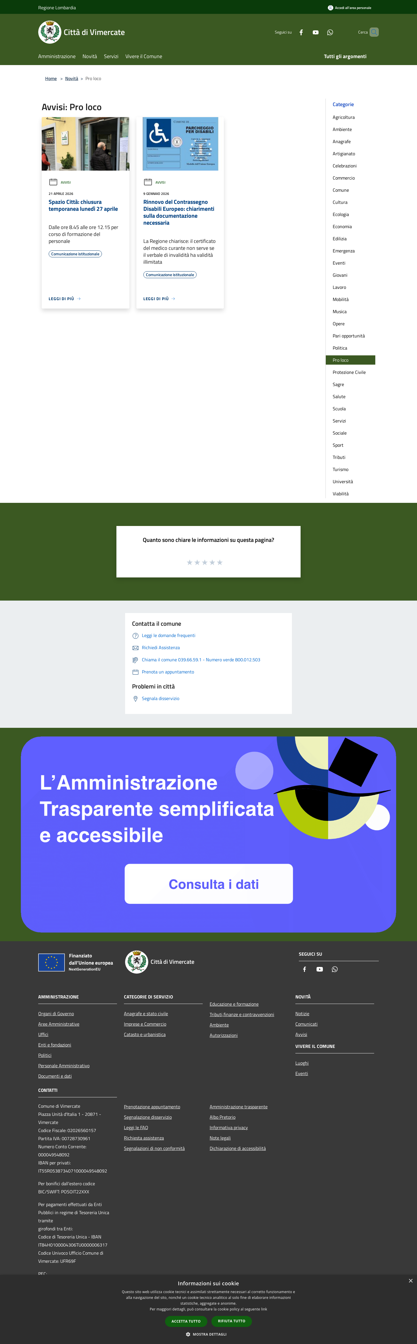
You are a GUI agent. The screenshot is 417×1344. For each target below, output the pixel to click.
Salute (339, 396)
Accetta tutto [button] (186, 1321)
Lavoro (339, 287)
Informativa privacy (229, 1127)
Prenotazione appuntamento (152, 1106)
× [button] (410, 1281)
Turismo (340, 469)
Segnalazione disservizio (148, 1117)
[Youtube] (306, 32)
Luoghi (302, 1062)
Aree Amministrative (58, 1023)
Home (51, 78)
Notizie (302, 1013)
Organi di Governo (56, 1013)
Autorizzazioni (224, 1035)
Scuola (339, 408)
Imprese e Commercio (145, 1023)
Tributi (339, 457)
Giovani (340, 275)
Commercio (344, 177)
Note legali (220, 1137)
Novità (71, 78)
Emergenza (344, 250)
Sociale (340, 432)
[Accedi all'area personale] (349, 7)
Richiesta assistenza (144, 1137)
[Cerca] (372, 32)
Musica (340, 311)
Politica (340, 347)
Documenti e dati (55, 1075)
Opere (339, 323)
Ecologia (341, 214)
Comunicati (306, 1023)
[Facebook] (291, 32)
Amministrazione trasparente (239, 1106)
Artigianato (344, 153)
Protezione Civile (349, 372)
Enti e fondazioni (54, 1044)
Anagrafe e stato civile (146, 1013)
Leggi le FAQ (136, 1127)
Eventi (339, 262)
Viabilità (341, 493)
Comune (341, 190)
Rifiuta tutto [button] (232, 1321)
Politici (45, 1055)
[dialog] (208, 1309)
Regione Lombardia (57, 7)
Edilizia (340, 238)
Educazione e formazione (234, 1003)
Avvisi (60, 182)
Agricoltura (344, 117)
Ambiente (342, 129)
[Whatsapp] (320, 32)
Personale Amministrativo (63, 1065)
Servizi (339, 420)
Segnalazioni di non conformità (154, 1148)
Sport (338, 445)
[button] (208, 1334)
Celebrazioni (345, 165)
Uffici (43, 1034)
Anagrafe (342, 141)
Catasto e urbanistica (145, 1034)
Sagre (338, 384)
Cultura (340, 202)
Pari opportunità (349, 335)
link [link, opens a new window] (264, 1309)
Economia (342, 226)
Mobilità (341, 299)
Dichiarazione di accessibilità (238, 1148)
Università (343, 481)
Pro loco (340, 360)
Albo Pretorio (222, 1117)
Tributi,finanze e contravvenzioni (242, 1014)
